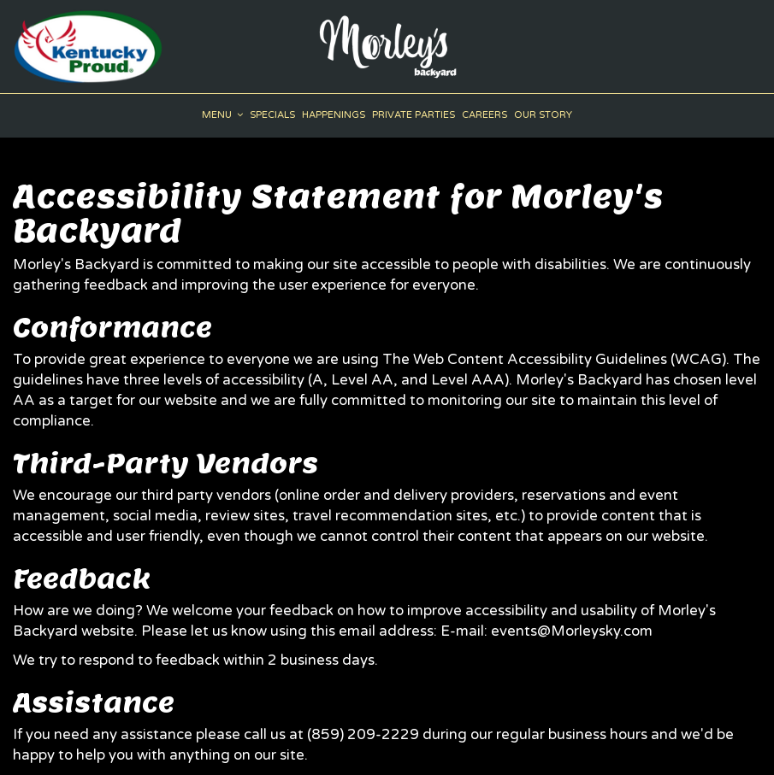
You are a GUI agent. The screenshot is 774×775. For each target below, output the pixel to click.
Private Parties (413, 114)
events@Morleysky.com (572, 631)
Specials (272, 114)
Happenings (333, 114)
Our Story (543, 114)
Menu (222, 114)
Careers (484, 114)
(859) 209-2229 (363, 734)
